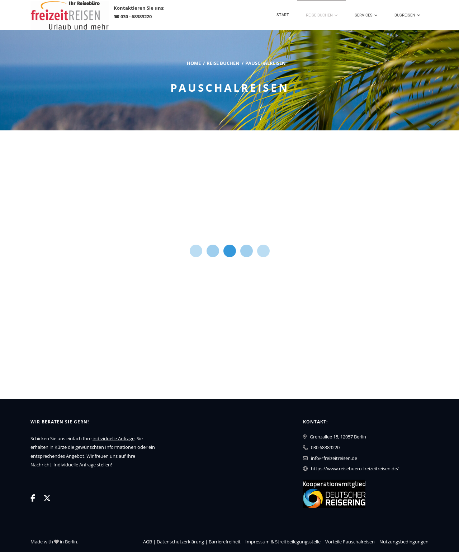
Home (194, 63)
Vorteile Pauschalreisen (350, 541)
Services (364, 15)
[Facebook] (32, 498)
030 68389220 (325, 447)
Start (282, 15)
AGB (147, 541)
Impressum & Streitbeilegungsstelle (283, 541)
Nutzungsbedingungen (404, 541)
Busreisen (404, 15)
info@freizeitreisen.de (334, 458)
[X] (47, 498)
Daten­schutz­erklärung (180, 541)
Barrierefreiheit (225, 541)
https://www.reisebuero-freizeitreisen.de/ (355, 468)
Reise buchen (319, 15)
